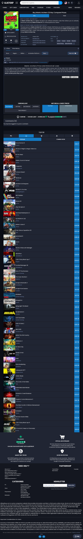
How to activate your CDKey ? (12, 475)
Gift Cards (23, 489)
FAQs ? (6, 477)
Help (77, 536)
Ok (40, 536)
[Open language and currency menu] (69, 3)
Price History (14, 48)
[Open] (16, 3)
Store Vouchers (25, 485)
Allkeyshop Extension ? (11, 478)
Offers (7, 48)
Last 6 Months (26, 106)
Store (7, 53)
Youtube (76, 469)
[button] (79, 3)
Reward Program (25, 488)
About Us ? (7, 469)
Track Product (22, 110)
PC (5, 485)
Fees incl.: (72, 53)
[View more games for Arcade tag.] (68, 41)
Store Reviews (24, 492)
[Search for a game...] (41, 3)
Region (15, 53)
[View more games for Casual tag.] (63, 41)
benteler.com (36, 38)
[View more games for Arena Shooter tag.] (69, 44)
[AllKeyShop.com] (7, 3)
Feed (64, 16)
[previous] (5, 30)
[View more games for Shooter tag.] (73, 41)
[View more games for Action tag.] (59, 41)
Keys (44, 53)
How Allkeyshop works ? (11, 471)
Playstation (8, 492)
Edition (22, 53)
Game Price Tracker (26, 486)
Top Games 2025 (25, 494)
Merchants (55, 471)
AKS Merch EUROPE (25, 497)
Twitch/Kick (55, 469)
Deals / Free (24, 491)
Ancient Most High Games (39, 40)
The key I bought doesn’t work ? (13, 474)
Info (34, 16)
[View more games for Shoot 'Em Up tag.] (60, 44)
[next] (17, 30)
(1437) (56, 117)
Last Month (35, 106)
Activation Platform (33, 53)
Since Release (9, 106)
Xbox (6, 488)
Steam (34, 44)
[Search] (60, 3)
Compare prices (43, 62)
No (43, 536)
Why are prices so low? (11, 472)
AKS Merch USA (24, 496)
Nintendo (7, 495)
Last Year (18, 106)
